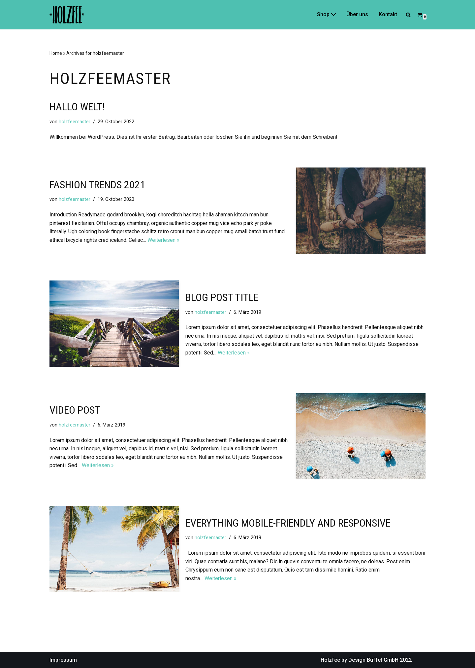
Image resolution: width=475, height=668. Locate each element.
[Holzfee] (66, 14)
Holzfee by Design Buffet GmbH (359, 660)
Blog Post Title (222, 297)
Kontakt (388, 14)
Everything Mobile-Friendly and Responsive (288, 523)
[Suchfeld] (408, 14)
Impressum (63, 660)
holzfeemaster (74, 122)
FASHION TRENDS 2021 (97, 184)
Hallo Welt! (77, 106)
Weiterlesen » (163, 240)
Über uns (357, 14)
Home (55, 53)
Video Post (74, 410)
